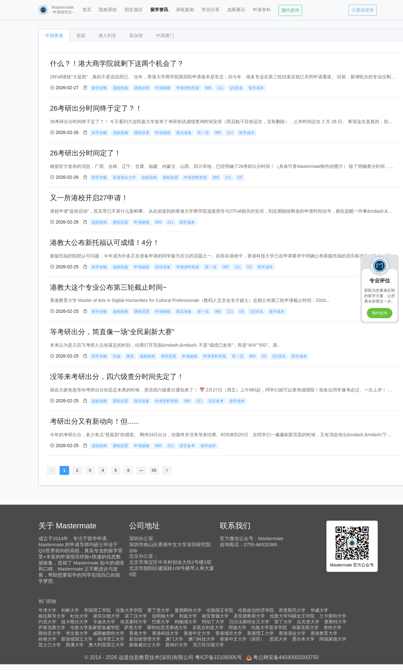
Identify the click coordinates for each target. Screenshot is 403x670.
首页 (86, 9)
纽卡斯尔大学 (74, 621)
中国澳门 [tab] (165, 35)
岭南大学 (47, 639)
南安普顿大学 (215, 616)
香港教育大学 (323, 633)
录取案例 (185, 9)
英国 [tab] (80, 35)
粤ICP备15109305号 (218, 657)
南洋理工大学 (110, 639)
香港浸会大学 (292, 633)
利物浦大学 (186, 621)
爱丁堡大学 (158, 610)
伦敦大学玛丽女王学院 (292, 616)
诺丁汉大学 (136, 616)
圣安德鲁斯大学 (249, 616)
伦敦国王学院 (219, 610)
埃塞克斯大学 (305, 627)
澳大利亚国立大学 (106, 644)
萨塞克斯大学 (51, 627)
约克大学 (47, 621)
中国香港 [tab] (54, 35)
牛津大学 (47, 610)
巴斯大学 (161, 621)
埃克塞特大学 (133, 621)
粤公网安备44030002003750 (286, 657)
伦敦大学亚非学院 (269, 627)
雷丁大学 (283, 621)
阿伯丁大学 (213, 621)
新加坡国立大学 (77, 639)
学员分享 (210, 9)
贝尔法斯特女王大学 (249, 621)
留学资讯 (159, 9)
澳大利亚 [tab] (107, 35)
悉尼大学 (278, 639)
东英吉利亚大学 (208, 627)
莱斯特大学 (335, 621)
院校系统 (108, 9)
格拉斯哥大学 (51, 616)
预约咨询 (290, 10)
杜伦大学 (79, 616)
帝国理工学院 (97, 610)
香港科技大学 (165, 633)
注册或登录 (362, 9)
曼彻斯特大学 (188, 610)
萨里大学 (133, 627)
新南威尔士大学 (144, 644)
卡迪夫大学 (104, 621)
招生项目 (134, 9)
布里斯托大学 (292, 610)
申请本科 (262, 9)
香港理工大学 (260, 633)
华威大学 (319, 610)
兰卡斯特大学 (332, 616)
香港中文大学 (197, 633)
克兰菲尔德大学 (208, 644)
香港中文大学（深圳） (242, 639)
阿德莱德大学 (332, 639)
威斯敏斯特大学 (108, 633)
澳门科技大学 (201, 639)
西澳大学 (75, 644)
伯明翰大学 (163, 616)
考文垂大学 (77, 633)
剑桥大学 (70, 610)
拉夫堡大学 (308, 621)
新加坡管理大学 (144, 639)
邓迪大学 (237, 627)
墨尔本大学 (303, 639)
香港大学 (138, 633)
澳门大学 (174, 639)
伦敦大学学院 (129, 610)
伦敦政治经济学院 (256, 610)
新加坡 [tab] (136, 35)
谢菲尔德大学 (106, 616)
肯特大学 (332, 627)
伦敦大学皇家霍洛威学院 (94, 627)
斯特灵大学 (49, 633)
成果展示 (236, 9)
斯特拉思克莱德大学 (167, 627)
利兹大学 (188, 616)
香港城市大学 (228, 633)
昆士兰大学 (49, 644)
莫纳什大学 (176, 644)
